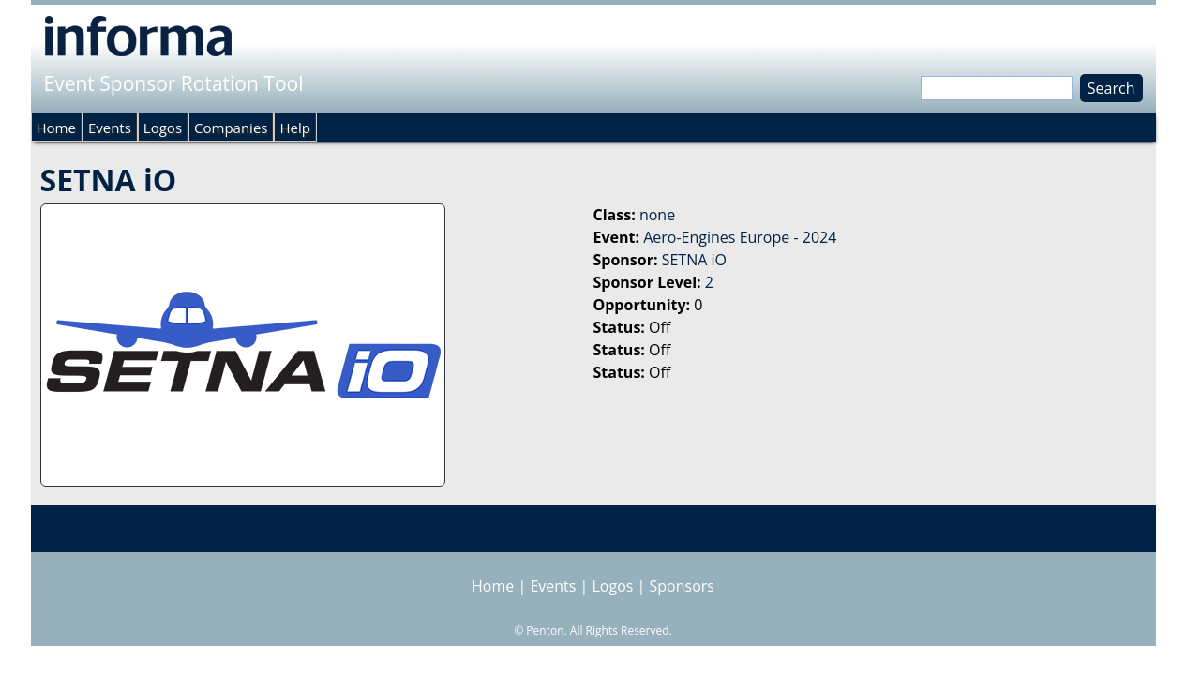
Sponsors (682, 586)
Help (294, 127)
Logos (162, 127)
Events (109, 127)
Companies (230, 127)
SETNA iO (694, 259)
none (657, 214)
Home (56, 127)
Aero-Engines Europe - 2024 (739, 237)
